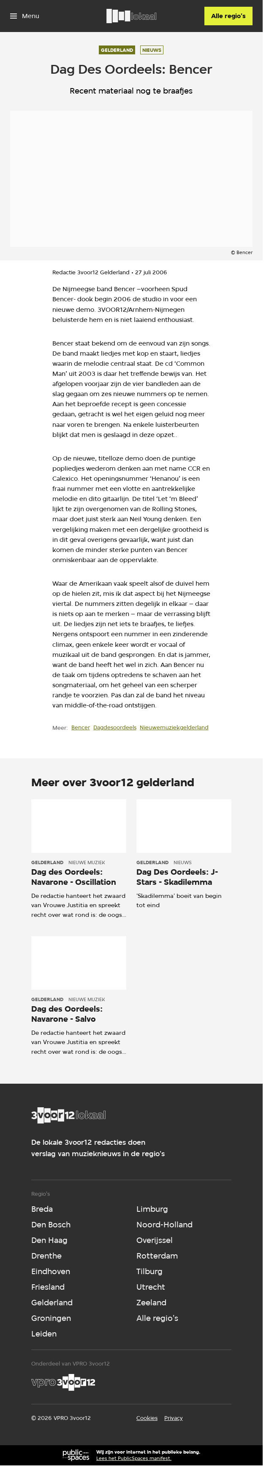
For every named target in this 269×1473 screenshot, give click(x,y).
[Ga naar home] (131, 16)
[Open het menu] (24, 16)
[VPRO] (63, 1382)
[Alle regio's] (228, 16)
